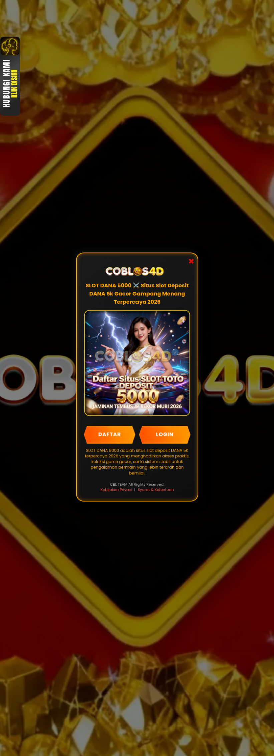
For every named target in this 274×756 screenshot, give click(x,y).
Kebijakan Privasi (116, 489)
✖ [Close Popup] (191, 262)
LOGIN (164, 434)
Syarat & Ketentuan (155, 489)
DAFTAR (109, 434)
